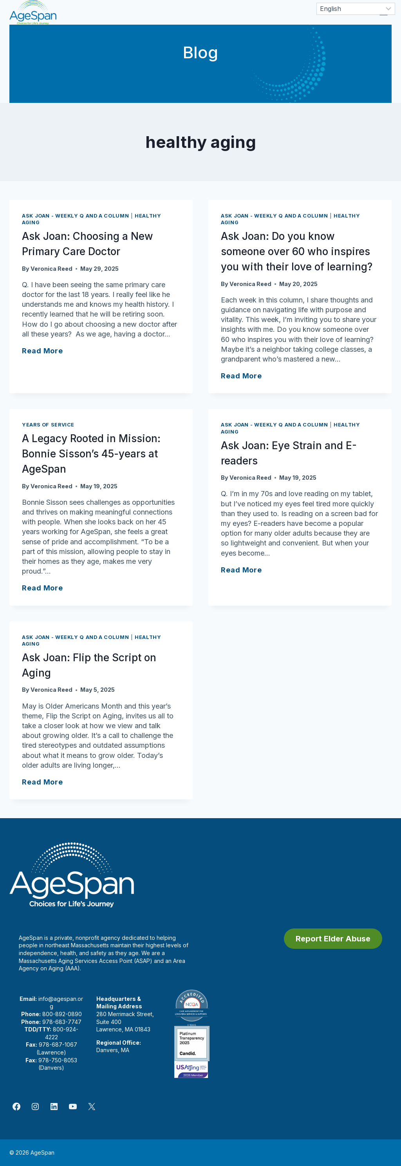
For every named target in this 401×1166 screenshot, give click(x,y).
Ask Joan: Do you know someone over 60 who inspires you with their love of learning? (296, 251)
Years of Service (48, 425)
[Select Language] (355, 9)
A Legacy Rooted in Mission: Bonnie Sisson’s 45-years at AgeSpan (91, 453)
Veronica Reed (51, 268)
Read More (42, 351)
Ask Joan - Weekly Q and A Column (75, 216)
